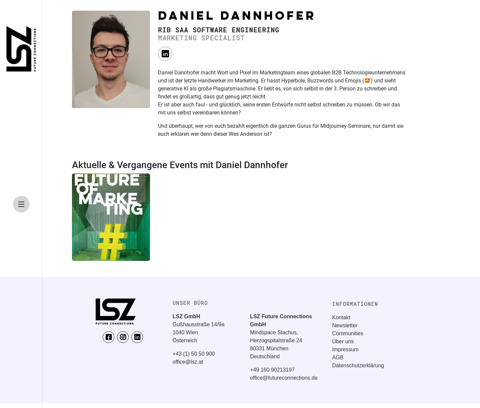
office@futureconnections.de (284, 378)
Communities (347, 333)
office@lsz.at (188, 362)
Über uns (343, 341)
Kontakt (341, 317)
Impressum (345, 349)
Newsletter (345, 325)
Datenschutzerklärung (358, 365)
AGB (338, 357)
